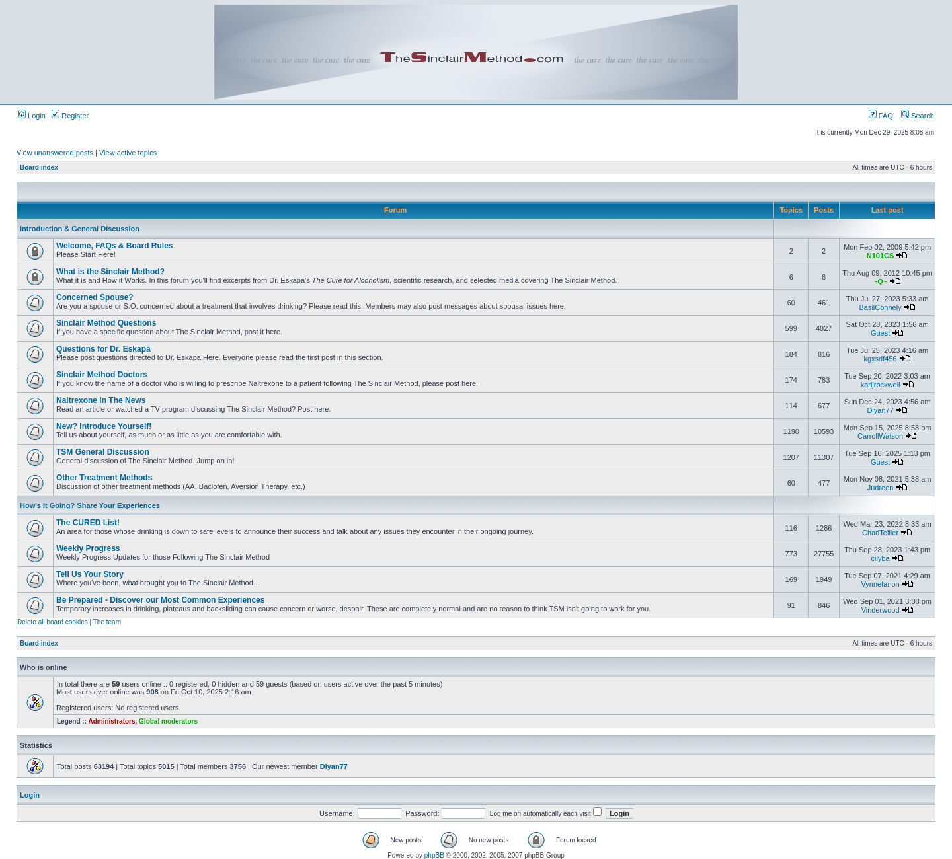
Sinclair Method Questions (106, 323)
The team (107, 622)
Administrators (111, 721)
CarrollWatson (880, 436)
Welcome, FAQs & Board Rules (114, 245)
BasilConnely (880, 307)
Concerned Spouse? (95, 297)
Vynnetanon (880, 584)
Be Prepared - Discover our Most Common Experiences (160, 600)
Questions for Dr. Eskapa (103, 349)
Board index (39, 167)
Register (70, 116)
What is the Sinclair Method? (110, 271)
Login (32, 116)
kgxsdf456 (880, 359)
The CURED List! (88, 522)
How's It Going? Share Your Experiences (90, 505)
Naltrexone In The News (100, 400)
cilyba (880, 558)
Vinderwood (880, 610)
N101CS (880, 256)
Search (917, 116)
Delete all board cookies (52, 622)
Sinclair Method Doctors (101, 374)
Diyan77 (880, 410)
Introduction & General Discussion (79, 229)
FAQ (881, 116)
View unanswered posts (55, 153)
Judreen (880, 488)
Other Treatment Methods (104, 477)
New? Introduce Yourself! (103, 426)
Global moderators (168, 721)
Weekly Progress (88, 548)
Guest (880, 333)
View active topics (128, 153)
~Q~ (880, 281)
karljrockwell (880, 385)
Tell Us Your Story (90, 574)
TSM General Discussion (102, 452)
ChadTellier (880, 533)
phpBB (434, 855)
